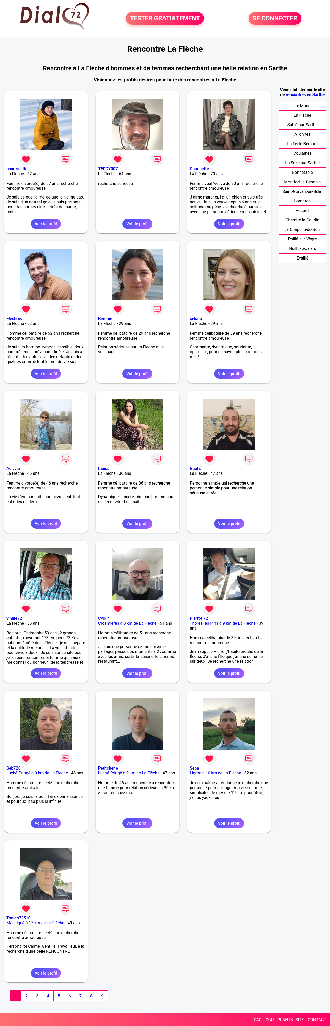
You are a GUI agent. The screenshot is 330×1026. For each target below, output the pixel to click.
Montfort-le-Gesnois (302, 181)
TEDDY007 (108, 168)
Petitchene (108, 768)
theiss (103, 468)
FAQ (258, 1019)
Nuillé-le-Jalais (302, 248)
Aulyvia (13, 468)
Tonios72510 (18, 918)
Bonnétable (302, 172)
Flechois (14, 318)
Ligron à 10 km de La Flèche (215, 773)
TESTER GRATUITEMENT (165, 18)
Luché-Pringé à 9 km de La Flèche (37, 773)
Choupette (199, 168)
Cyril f (103, 618)
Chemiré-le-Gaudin (302, 220)
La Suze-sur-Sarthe (302, 162)
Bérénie (105, 318)
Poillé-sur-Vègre (302, 239)
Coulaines (302, 153)
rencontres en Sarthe (305, 94)
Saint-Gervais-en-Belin (303, 191)
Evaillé (302, 258)
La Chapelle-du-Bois (302, 229)
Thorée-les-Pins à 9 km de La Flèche (223, 623)
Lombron (302, 201)
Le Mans (302, 105)
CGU (270, 1019)
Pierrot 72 (199, 618)
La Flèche (302, 115)
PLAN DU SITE (291, 1019)
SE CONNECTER (275, 18)
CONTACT (317, 1019)
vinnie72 (14, 618)
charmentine (18, 168)
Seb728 (13, 768)
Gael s (195, 468)
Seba (194, 768)
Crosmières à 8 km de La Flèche (127, 623)
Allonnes (302, 134)
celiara (196, 318)
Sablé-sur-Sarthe (302, 124)
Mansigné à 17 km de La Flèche (35, 922)
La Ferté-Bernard (302, 143)
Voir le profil (46, 223)
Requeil (302, 210)
